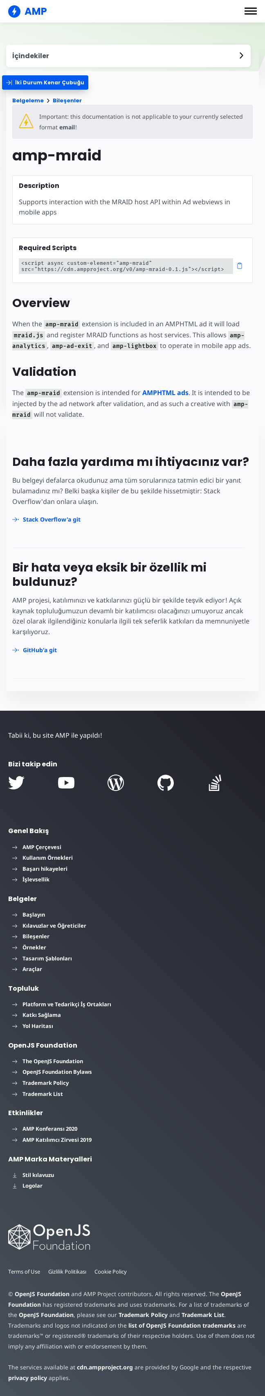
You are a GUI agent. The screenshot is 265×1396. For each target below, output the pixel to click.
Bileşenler (67, 100)
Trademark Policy (40, 1083)
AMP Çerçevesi (36, 847)
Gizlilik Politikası (67, 1271)
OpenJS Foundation (42, 1294)
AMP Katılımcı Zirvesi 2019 (52, 1139)
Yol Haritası (32, 1026)
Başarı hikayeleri (39, 868)
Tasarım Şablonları (42, 958)
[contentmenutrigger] (128, 56)
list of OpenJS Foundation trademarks (182, 1325)
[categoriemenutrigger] (45, 82)
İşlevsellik (30, 879)
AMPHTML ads (165, 392)
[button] (251, 11)
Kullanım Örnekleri (42, 857)
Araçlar (27, 969)
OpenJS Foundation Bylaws (52, 1071)
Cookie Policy (110, 1271)
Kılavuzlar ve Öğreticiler (49, 925)
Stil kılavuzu (33, 1175)
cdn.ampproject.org (105, 1367)
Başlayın (28, 914)
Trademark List (37, 1094)
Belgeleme (28, 100)
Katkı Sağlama (36, 1015)
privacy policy (27, 1378)
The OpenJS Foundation (47, 1061)
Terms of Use (24, 1271)
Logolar (27, 1185)
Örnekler (29, 947)
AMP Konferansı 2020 (44, 1128)
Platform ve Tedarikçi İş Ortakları (61, 1004)
